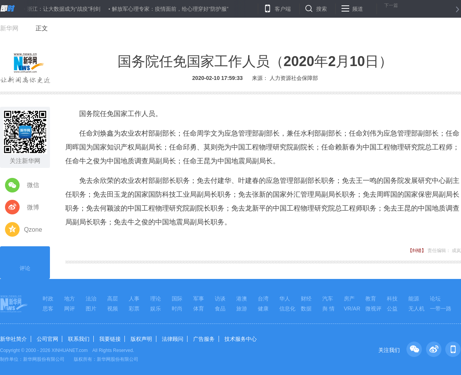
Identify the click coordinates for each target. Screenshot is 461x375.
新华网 (9, 28)
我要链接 (110, 339)
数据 (306, 308)
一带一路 (440, 308)
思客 (48, 308)
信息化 (287, 308)
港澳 (241, 298)
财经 (306, 298)
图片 (91, 308)
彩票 (134, 308)
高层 (112, 298)
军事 (198, 298)
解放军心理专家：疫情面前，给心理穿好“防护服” (170, 9)
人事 (134, 298)
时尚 (177, 308)
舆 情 (328, 308)
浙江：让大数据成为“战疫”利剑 (63, 9)
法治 (91, 298)
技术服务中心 (240, 339)
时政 (48, 298)
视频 (112, 308)
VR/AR (352, 308)
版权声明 (141, 339)
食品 (220, 308)
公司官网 (47, 339)
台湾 (263, 298)
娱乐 (155, 308)
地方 (69, 298)
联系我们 (79, 339)
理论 (155, 298)
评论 (25, 261)
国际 (177, 298)
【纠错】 (417, 250)
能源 (413, 298)
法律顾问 (172, 339)
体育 (198, 308)
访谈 (220, 298)
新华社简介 (13, 339)
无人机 (416, 308)
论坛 (435, 298)
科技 (392, 298)
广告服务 (204, 339)
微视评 (373, 308)
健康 (263, 308)
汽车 (327, 298)
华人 (284, 298)
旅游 (241, 308)
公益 (392, 308)
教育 (370, 298)
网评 (69, 308)
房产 (349, 298)
